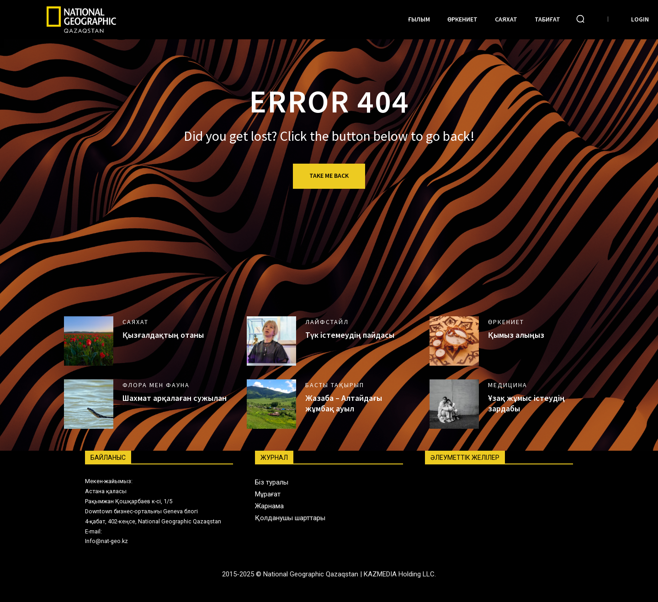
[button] (580, 18)
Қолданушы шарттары (290, 518)
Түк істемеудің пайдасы (349, 335)
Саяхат (135, 322)
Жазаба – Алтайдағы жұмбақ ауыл (343, 403)
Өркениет (506, 322)
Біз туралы (271, 482)
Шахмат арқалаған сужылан (174, 398)
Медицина (507, 385)
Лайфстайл (327, 322)
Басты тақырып (334, 385)
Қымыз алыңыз (516, 335)
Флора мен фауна (156, 385)
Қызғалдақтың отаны (163, 335)
